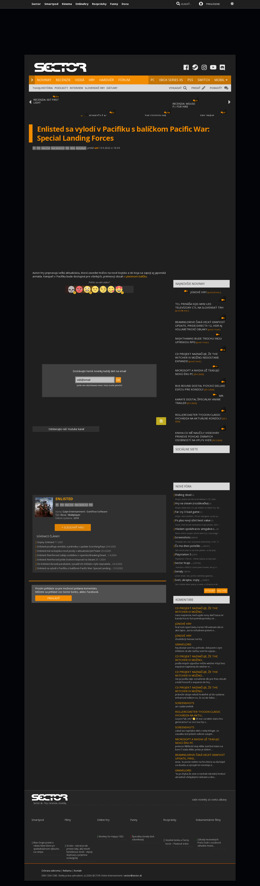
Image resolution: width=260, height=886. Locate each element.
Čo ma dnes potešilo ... (189, 546)
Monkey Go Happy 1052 (111, 836)
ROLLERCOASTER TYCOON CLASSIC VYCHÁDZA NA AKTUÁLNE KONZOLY (198, 416)
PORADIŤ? (216, 88)
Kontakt (78, 870)
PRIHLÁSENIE (213, 4)
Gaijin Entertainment (73, 511)
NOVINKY (44, 80)
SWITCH (204, 80)
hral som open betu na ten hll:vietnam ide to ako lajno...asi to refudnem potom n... (199, 628)
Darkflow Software (97, 511)
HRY (92, 80)
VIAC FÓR (222, 590)
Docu (125, 4)
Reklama (67, 870)
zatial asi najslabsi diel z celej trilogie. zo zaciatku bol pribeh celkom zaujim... (197, 732)
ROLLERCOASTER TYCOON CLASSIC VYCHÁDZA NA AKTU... (197, 713)
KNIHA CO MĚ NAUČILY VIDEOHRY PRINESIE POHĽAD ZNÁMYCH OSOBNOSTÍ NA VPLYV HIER (197, 436)
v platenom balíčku (135, 276)
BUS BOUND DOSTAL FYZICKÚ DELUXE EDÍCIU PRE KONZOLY (200, 387)
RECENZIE (63, 80)
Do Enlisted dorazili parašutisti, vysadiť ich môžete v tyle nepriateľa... (74, 563)
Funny (114, 4)
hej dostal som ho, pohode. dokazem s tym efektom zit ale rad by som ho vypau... (198, 649)
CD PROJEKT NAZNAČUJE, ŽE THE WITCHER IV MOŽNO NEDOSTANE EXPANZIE (197, 357)
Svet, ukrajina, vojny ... (188, 580)
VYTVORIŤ (210, 590)
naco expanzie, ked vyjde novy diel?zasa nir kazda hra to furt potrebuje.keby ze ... (199, 616)
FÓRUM (124, 80)
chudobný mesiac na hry (188, 639)
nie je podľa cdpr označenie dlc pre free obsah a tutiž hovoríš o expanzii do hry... (200, 680)
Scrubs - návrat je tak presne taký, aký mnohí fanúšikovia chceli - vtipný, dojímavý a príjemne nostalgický (79, 852)
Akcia (63, 514)
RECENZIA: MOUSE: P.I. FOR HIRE (183, 105)
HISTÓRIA (47, 88)
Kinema (67, 4)
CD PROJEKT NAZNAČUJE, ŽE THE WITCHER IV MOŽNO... (196, 609)
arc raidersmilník (184, 706)
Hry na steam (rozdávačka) (192, 503)
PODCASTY (61, 88)
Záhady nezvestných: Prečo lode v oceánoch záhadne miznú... (209, 842)
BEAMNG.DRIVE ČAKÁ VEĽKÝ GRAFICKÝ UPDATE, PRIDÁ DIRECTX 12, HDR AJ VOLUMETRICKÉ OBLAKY (200, 325)
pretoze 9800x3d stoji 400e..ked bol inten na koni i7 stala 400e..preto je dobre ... (199, 748)
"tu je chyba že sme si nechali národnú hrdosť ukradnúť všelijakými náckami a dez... (200, 775)
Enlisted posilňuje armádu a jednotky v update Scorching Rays (71, 546)
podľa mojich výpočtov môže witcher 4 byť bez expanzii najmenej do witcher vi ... (200, 665)
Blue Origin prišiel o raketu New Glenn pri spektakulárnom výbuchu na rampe (46, 847)
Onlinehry (81, 4)
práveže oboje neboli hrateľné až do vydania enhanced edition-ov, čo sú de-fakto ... (199, 696)
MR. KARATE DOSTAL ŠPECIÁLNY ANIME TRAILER (199, 399)
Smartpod (51, 4)
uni (96, 148)
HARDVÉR (106, 80)
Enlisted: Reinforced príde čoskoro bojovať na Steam (66, 559)
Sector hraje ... (183, 563)
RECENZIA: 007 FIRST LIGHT (46, 101)
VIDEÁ (79, 80)
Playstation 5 (183, 554)
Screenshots (182, 537)
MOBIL (219, 80)
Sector (36, 4)
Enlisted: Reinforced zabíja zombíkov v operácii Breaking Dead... (72, 555)
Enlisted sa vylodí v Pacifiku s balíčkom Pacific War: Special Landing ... (74, 568)
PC (153, 80)
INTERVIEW (76, 88)
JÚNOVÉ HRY (198, 292)
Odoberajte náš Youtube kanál (66, 429)
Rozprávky (99, 4)
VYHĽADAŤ (175, 88)
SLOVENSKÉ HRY (95, 88)
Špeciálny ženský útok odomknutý (143, 838)
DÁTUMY (112, 88)
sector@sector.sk (133, 875)
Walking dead (183, 495)
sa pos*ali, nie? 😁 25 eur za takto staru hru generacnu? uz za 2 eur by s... (199, 720)
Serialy (179, 571)
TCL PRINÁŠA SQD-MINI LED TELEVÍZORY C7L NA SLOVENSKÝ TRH (199, 305)
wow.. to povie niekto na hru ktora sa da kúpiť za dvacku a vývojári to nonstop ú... (200, 763)
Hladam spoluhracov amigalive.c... (195, 529)
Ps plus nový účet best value (193, 520)
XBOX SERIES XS (171, 80)
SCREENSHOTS (184, 703)
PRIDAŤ (195, 88)
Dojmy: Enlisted (45, 542)
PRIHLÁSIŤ (53, 598)
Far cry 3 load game (187, 512)
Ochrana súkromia (51, 870)
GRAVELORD (183, 644)
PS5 (190, 80)
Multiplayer (74, 514)
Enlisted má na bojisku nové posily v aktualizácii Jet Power (69, 550)
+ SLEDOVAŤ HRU (73, 527)
